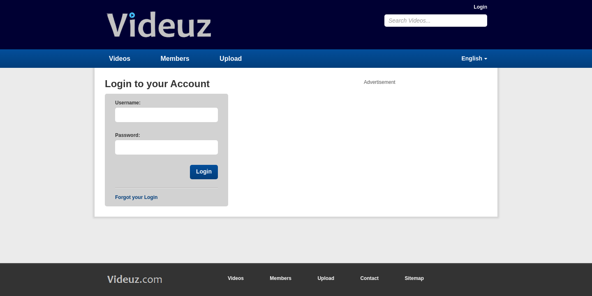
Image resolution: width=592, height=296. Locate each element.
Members (175, 58)
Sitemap (414, 278)
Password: (127, 135)
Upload (231, 58)
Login (480, 7)
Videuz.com (159, 24)
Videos (119, 58)
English (471, 58)
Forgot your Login (136, 197)
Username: (128, 103)
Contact (369, 278)
